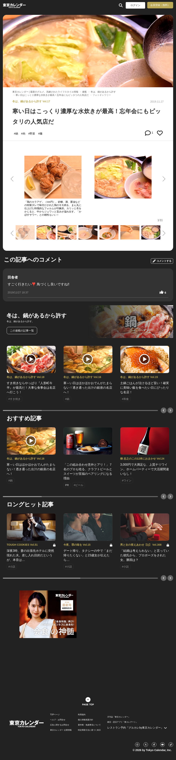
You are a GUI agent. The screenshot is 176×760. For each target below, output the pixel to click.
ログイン (135, 5)
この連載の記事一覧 (22, 330)
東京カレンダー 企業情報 (61, 730)
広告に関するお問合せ (59, 725)
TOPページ (55, 715)
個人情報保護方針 (85, 720)
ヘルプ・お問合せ (57, 720)
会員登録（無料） (160, 5)
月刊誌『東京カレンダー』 (118, 717)
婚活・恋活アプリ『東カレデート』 (122, 722)
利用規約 (82, 715)
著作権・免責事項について (89, 725)
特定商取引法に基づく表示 (89, 730)
